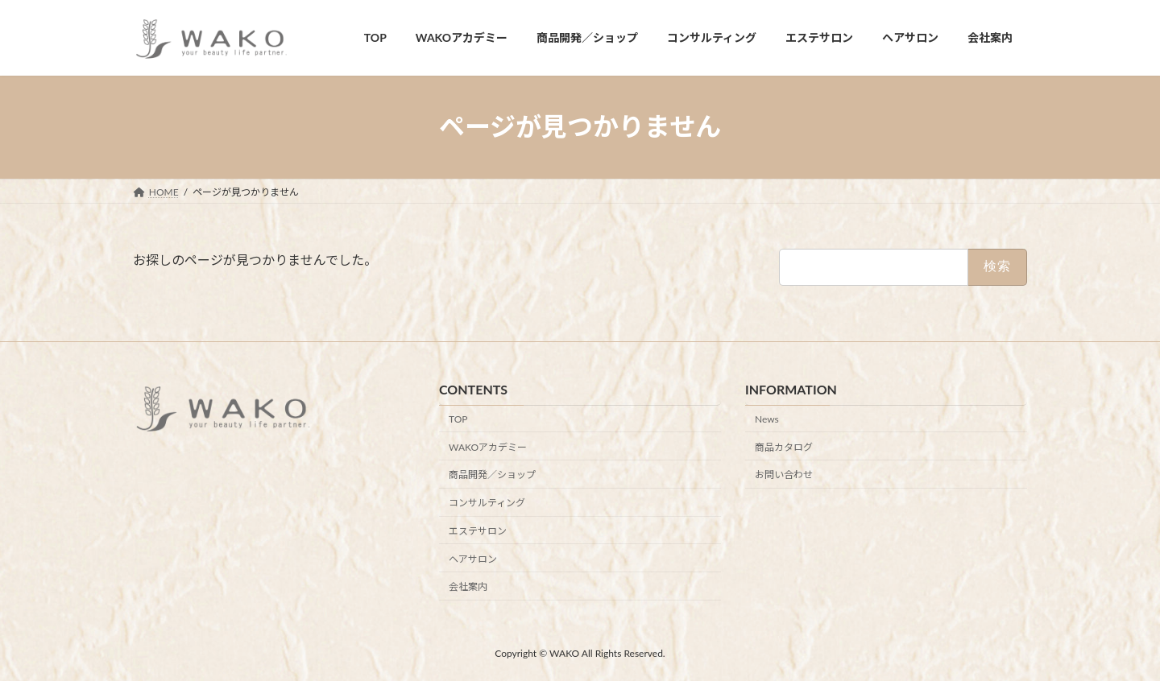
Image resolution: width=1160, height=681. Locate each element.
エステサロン (478, 531)
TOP (458, 419)
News (767, 419)
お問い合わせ (784, 474)
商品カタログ (784, 446)
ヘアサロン (473, 558)
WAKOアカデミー (488, 446)
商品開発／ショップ (492, 474)
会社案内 (468, 586)
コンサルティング (487, 503)
